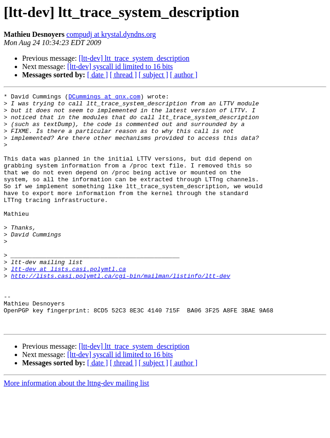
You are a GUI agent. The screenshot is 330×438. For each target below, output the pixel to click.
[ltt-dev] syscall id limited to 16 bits (120, 66)
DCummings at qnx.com (104, 97)
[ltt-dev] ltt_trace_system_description (134, 58)
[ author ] (184, 75)
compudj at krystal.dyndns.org (111, 34)
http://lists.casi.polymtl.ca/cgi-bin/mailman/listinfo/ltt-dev (120, 313)
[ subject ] (153, 75)
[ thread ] (123, 75)
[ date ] (97, 75)
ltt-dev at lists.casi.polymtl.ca (68, 304)
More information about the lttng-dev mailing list (76, 430)
